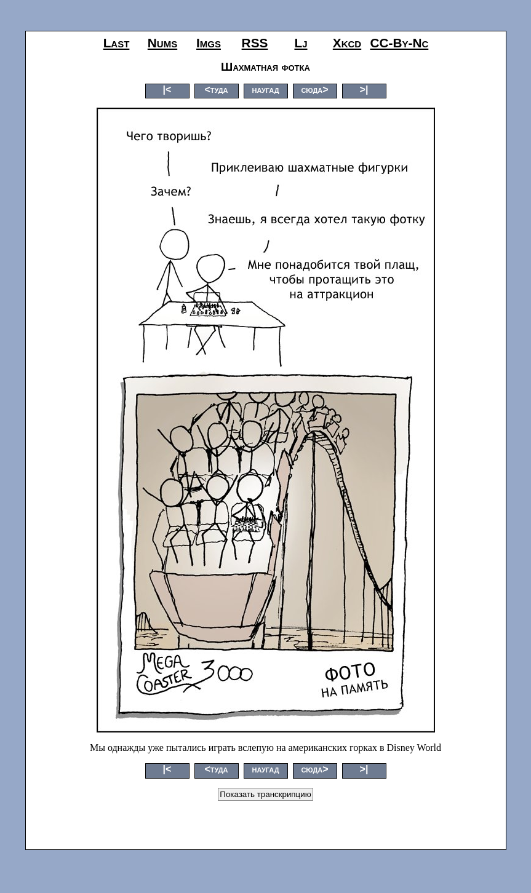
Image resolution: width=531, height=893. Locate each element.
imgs (208, 43)
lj (300, 43)
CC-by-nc (399, 43)
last (116, 43)
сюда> (314, 89)
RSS (255, 43)
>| (364, 89)
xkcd (347, 43)
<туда (216, 89)
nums (162, 43)
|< (167, 89)
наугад (265, 89)
